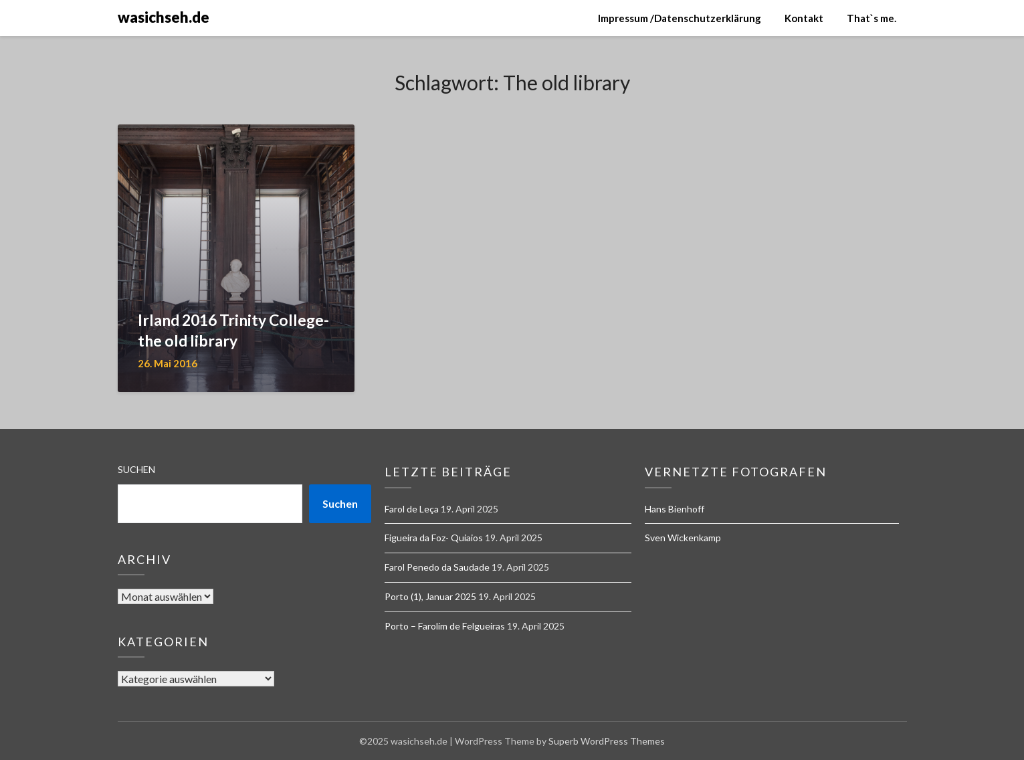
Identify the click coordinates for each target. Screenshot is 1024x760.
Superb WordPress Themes (606, 741)
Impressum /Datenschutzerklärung (679, 18)
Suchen (136, 469)
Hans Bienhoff (674, 508)
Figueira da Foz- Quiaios (434, 537)
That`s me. (871, 18)
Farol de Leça (412, 508)
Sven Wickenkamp (683, 537)
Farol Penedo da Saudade (437, 567)
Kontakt (804, 18)
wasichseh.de (163, 17)
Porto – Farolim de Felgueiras (445, 626)
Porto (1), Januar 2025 (430, 596)
